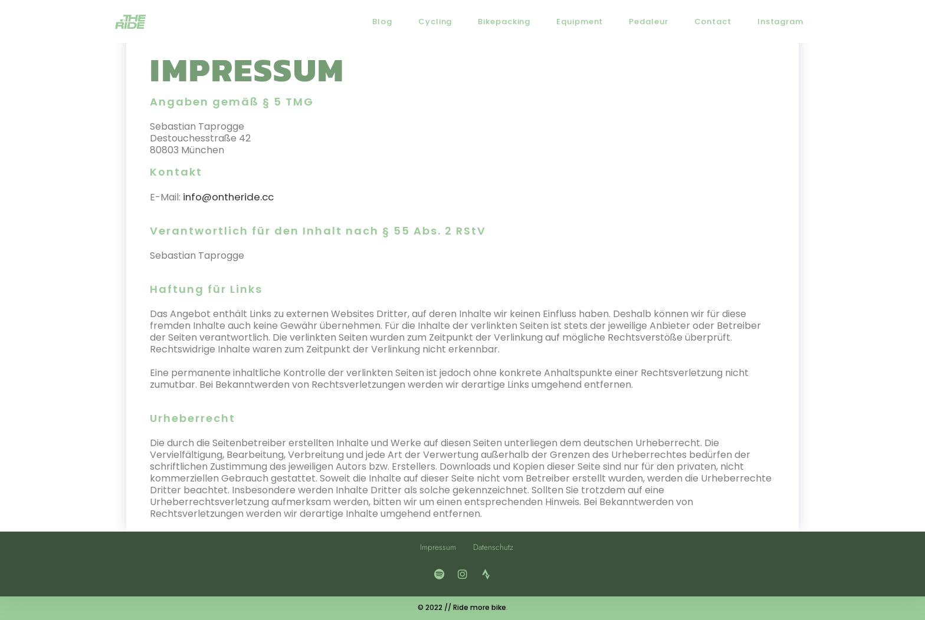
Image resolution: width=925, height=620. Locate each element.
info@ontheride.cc (225, 196)
